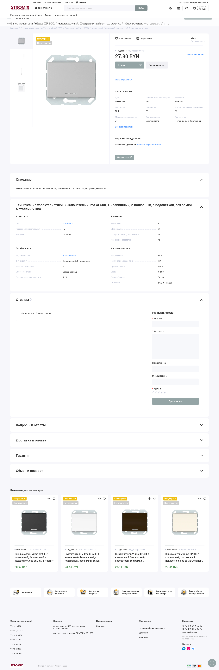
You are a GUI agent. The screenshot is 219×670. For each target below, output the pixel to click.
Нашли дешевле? (195, 54)
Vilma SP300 (15, 644)
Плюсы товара (159, 363)
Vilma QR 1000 (16, 631)
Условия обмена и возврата (152, 628)
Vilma (193, 38)
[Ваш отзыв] (175, 346)
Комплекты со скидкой (65, 15)
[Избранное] (186, 8)
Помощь (81, 2)
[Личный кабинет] (171, 8)
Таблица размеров (123, 79)
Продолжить (175, 401)
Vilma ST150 (15, 649)
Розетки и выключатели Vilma (26, 15)
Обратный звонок (189, 632)
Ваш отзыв (158, 331)
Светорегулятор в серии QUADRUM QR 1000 (73, 633)
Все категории (43, 8)
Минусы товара (159, 376)
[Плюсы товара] (175, 369)
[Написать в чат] (212, 663)
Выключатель (69, 255)
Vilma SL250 (15, 640)
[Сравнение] (178, 8)
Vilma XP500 (16, 653)
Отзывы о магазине (53, 2)
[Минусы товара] (175, 382)
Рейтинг (157, 389)
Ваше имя (157, 318)
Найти (141, 8)
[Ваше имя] (175, 324)
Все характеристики (124, 127)
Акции (48, 15)
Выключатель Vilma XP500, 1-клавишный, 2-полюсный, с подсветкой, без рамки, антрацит (34, 557)
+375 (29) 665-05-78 (192, 629)
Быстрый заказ (157, 65)
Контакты (69, 2)
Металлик (68, 223)
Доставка (37, 2)
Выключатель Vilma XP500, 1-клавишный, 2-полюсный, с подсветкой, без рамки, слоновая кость (184, 557)
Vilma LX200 (15, 626)
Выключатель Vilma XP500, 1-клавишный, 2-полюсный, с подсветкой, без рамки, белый (82, 557)
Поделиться (124, 157)
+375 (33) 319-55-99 (193, 2)
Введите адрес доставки (149, 144)
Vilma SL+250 (16, 635)
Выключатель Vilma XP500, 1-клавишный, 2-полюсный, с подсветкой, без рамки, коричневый (132, 557)
